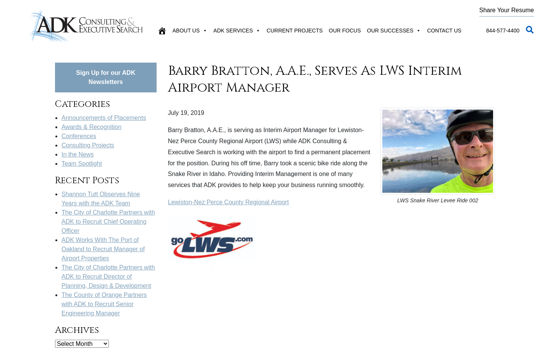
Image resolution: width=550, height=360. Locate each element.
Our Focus (345, 30)
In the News (77, 154)
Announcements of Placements (103, 118)
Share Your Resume (506, 10)
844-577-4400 (502, 30)
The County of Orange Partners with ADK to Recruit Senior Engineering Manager (104, 304)
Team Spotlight (81, 163)
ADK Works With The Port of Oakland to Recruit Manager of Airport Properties (103, 249)
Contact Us (444, 30)
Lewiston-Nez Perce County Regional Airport (228, 202)
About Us (190, 30)
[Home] (162, 30)
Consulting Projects (87, 145)
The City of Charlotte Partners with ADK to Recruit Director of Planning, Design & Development (108, 276)
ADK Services (237, 30)
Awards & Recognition (91, 127)
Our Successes (394, 30)
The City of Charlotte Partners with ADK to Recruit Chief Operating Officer (108, 221)
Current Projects (295, 30)
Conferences (78, 136)
